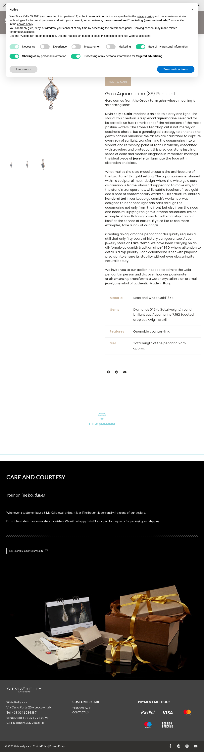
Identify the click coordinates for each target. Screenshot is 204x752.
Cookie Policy (40, 746)
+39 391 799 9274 (35, 717)
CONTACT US (80, 712)
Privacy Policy (57, 746)
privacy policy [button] (145, 16)
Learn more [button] (23, 69)
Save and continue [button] (175, 69)
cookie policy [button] (25, 24)
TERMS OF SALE (81, 708)
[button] (118, 81)
